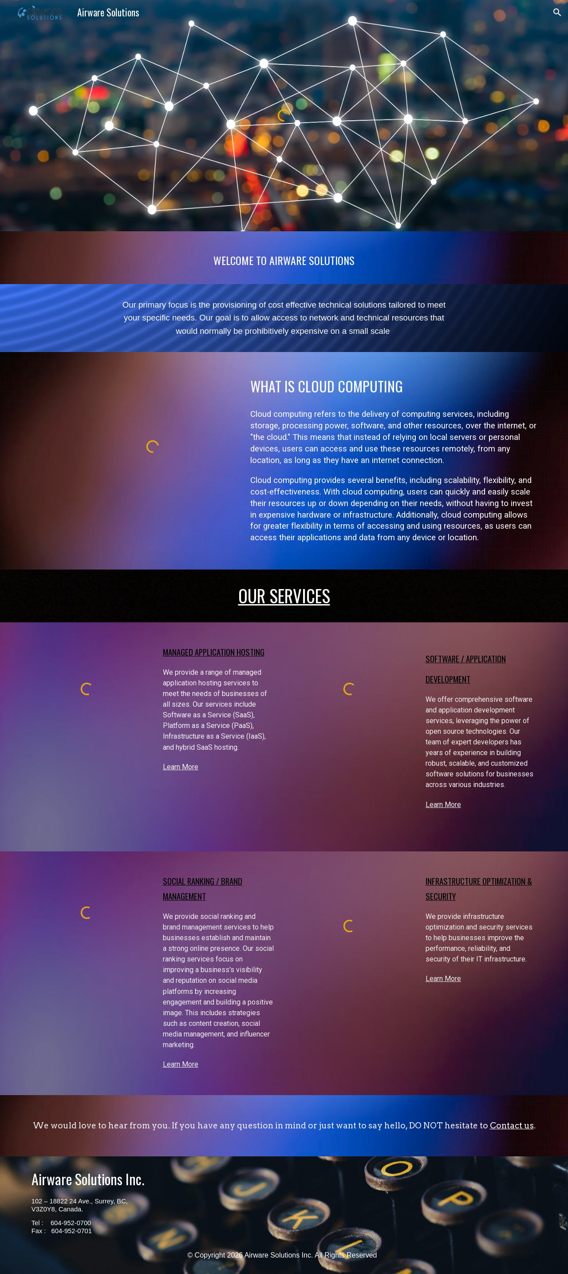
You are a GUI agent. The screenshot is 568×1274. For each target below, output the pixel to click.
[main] (284, 257)
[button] (557, 12)
